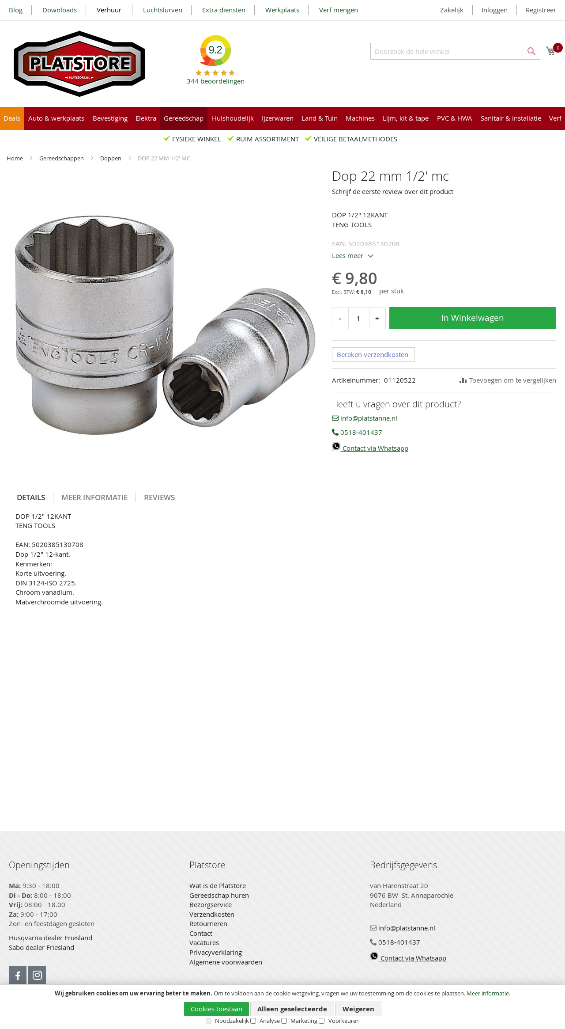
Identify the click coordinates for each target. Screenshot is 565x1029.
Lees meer (347, 255)
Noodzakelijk (232, 1021)
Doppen (111, 158)
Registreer (541, 9)
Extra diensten (223, 9)
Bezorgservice (210, 904)
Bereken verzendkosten (372, 354)
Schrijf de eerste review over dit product (392, 191)
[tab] (31, 497)
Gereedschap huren (219, 895)
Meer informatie (488, 993)
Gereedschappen (62, 158)
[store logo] (79, 64)
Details (31, 497)
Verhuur (110, 9)
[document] (282, 1007)
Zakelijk (451, 9)
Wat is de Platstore (217, 885)
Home (15, 158)
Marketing (303, 1021)
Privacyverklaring (215, 952)
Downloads (59, 9)
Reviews (159, 497)
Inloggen (495, 9)
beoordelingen (216, 77)
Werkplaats (282, 9)
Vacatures (204, 942)
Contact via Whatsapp (370, 448)
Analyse (270, 1021)
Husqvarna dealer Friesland (50, 937)
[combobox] (455, 51)
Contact (200, 933)
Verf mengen (338, 9)
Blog (16, 9)
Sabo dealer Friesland (41, 947)
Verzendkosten (211, 914)
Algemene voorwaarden (225, 961)
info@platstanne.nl (364, 418)
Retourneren (208, 923)
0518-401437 (357, 432)
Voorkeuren (344, 1021)
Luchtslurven (162, 9)
